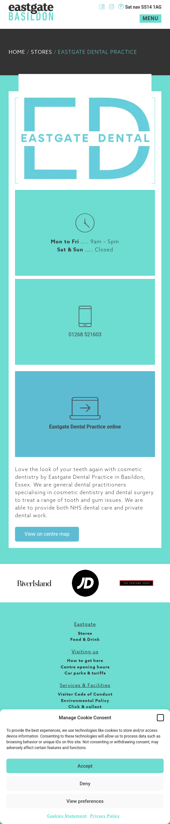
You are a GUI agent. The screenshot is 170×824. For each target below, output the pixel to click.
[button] (160, 717)
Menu (150, 18)
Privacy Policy (105, 816)
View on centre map (47, 534)
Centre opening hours (85, 667)
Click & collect (85, 706)
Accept (84, 766)
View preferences (85, 801)
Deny (85, 784)
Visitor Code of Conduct (85, 694)
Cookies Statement (67, 816)
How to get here (85, 660)
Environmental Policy (85, 700)
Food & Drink (85, 639)
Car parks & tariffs (85, 673)
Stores (41, 52)
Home (17, 52)
